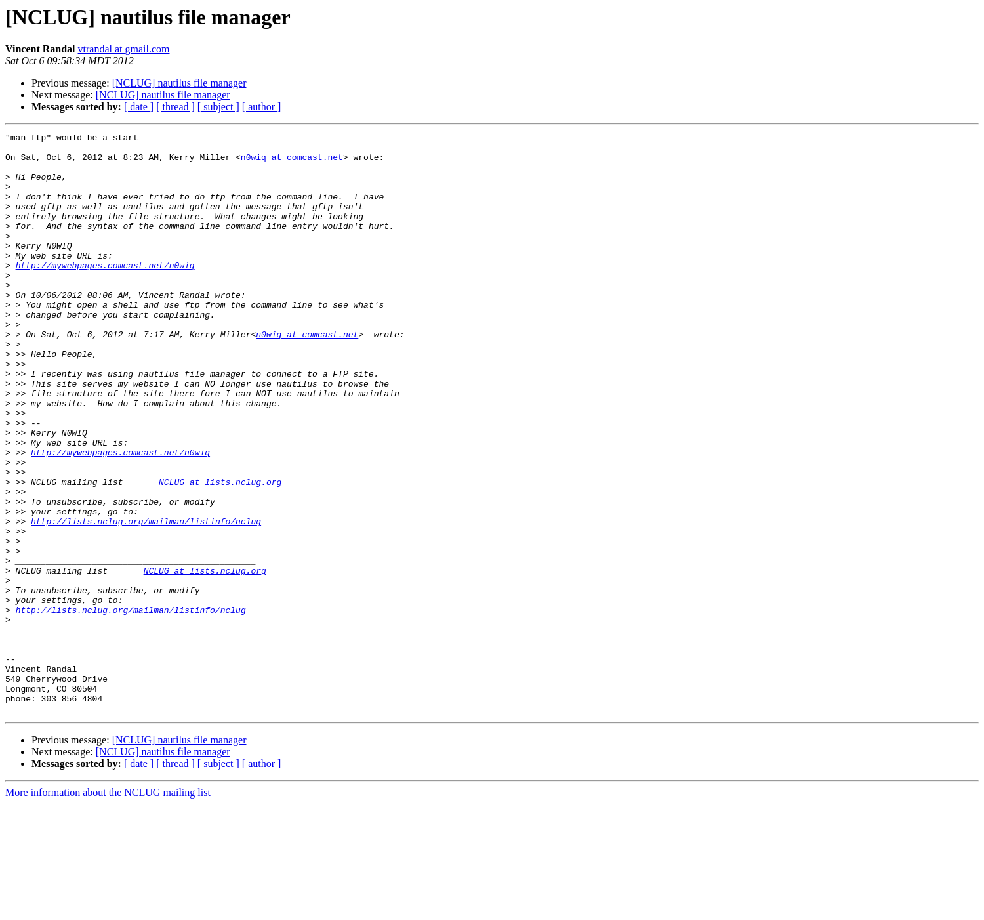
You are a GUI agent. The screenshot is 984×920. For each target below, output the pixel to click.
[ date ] (139, 106)
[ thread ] (175, 106)
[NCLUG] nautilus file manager (179, 83)
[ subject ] (218, 106)
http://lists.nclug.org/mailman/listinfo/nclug (146, 600)
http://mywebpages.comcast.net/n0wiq (105, 293)
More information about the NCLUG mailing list (108, 908)
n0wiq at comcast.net (292, 163)
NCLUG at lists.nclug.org (220, 552)
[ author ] (261, 106)
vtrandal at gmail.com (124, 48)
